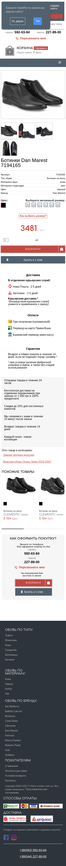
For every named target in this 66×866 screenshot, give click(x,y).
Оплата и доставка (51, 24)
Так (38, 20)
